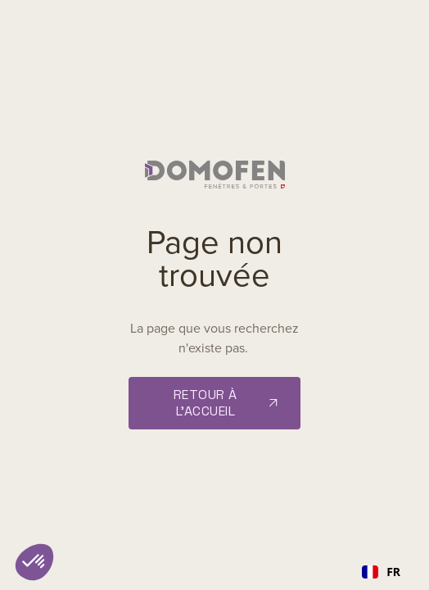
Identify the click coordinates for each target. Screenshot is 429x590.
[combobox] (381, 572)
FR (381, 571)
